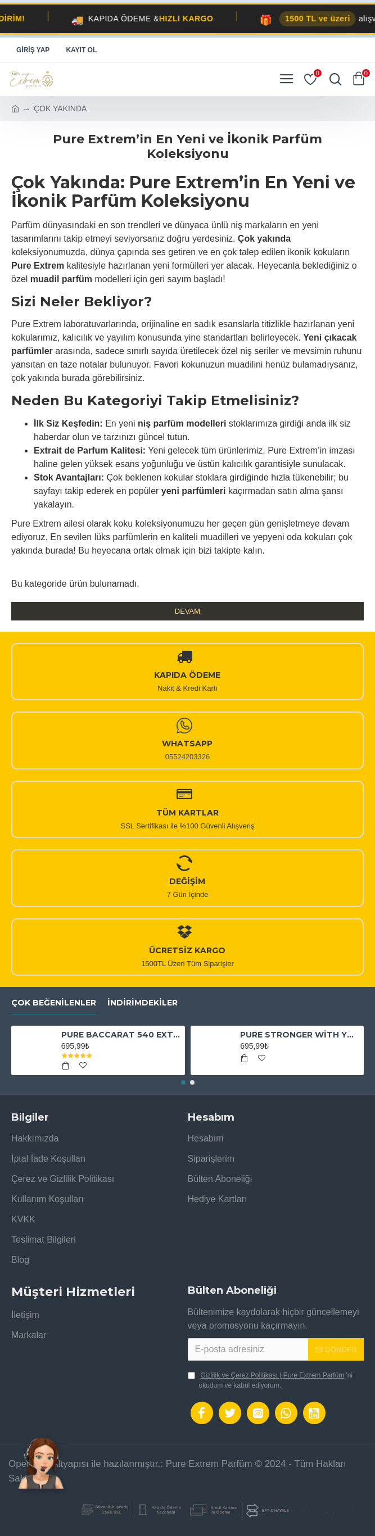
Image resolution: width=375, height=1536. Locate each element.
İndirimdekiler (142, 1003)
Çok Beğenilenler (53, 1003)
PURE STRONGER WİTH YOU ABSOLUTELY (300, 1035)
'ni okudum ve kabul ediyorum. (270, 1379)
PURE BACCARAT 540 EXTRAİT (121, 1035)
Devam (187, 611)
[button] (183, 1082)
